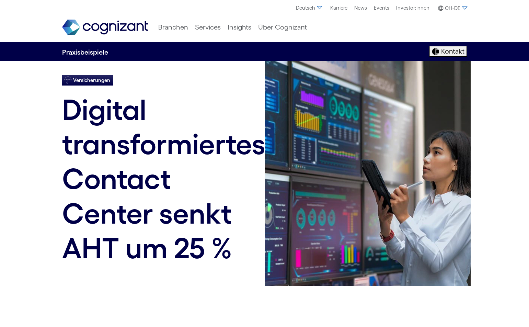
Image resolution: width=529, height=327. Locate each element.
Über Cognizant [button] (282, 27)
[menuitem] (309, 8)
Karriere (338, 8)
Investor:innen (412, 8)
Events (381, 8)
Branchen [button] (173, 27)
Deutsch (309, 8)
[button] (451, 8)
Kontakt (451, 51)
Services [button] (208, 27)
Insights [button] (239, 27)
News (360, 8)
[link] (105, 27)
